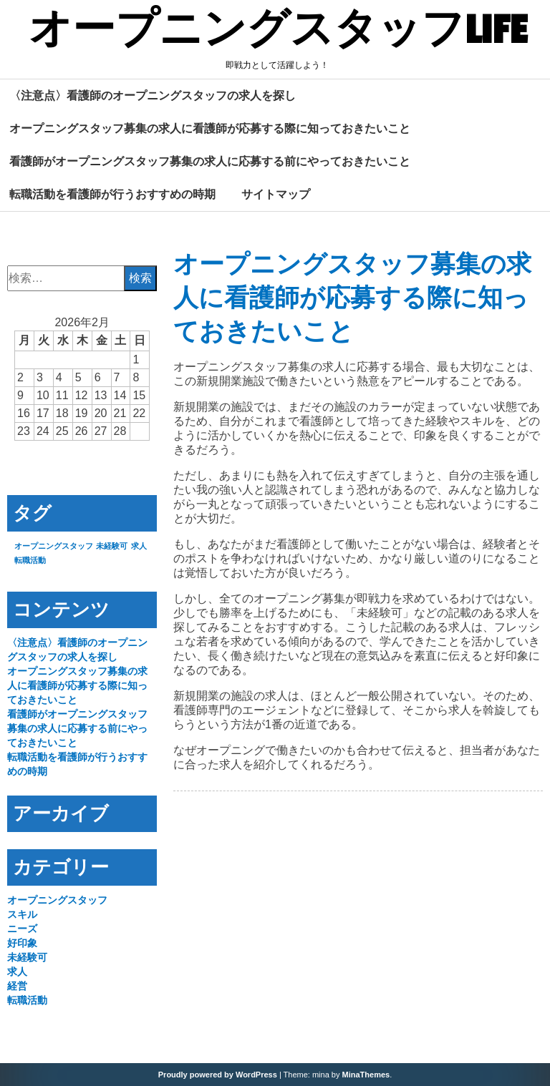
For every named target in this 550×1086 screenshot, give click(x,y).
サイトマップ (275, 194)
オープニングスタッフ (57, 900)
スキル (22, 914)
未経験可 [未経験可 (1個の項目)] (111, 546)
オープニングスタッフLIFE (278, 30)
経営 (17, 986)
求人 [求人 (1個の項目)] (139, 546)
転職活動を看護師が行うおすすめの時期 (112, 194)
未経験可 (27, 957)
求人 (17, 971)
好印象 (22, 943)
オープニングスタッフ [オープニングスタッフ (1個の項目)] (53, 546)
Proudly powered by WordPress (217, 1074)
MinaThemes (366, 1074)
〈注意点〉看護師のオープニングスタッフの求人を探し (152, 95)
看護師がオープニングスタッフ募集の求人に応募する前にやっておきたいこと (209, 161)
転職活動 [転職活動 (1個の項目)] (30, 560)
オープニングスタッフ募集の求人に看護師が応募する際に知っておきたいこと (209, 128)
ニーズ (22, 928)
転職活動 (27, 1000)
